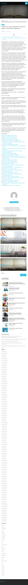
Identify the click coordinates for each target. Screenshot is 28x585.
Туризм (3, 571)
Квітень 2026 (4, 351)
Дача (3, 530)
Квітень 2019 (4, 495)
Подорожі (3, 555)
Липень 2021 (4, 447)
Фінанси (3, 573)
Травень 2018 (4, 515)
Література (4, 548)
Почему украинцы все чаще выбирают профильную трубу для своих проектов (15, 313)
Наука (3, 551)
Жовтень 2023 (4, 403)
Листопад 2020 (4, 461)
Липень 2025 (4, 367)
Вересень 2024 (4, 385)
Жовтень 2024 (4, 383)
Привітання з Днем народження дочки (10, 135)
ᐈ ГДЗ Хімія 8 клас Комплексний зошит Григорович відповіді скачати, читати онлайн (12, 267)
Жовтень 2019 (4, 485)
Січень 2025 (4, 378)
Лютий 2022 (4, 438)
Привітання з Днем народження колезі (10, 161)
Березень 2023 (4, 415)
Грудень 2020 (4, 460)
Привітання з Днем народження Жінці (10, 153)
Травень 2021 (4, 451)
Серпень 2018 (4, 510)
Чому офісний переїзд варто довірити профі (16, 292)
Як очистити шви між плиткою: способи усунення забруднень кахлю (11, 240)
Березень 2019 (4, 497)
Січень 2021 (4, 458)
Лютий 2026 (4, 354)
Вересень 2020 (4, 465)
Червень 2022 (4, 431)
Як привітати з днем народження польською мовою (11, 36)
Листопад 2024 (4, 381)
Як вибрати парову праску (6, 254)
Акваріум (3, 526)
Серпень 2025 (4, 365)
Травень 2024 (4, 392)
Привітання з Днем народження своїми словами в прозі (13, 155)
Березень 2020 (4, 476)
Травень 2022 (4, 433)
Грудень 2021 (4, 442)
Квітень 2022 (4, 435)
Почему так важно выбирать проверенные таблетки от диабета (16, 324)
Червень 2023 (4, 410)
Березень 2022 (4, 436)
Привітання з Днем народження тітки (10, 168)
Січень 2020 (4, 479)
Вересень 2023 (4, 404)
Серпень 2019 (4, 488)
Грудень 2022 (4, 420)
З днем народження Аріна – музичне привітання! (12, 140)
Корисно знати (4, 544)
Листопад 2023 (4, 401)
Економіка (3, 535)
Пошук (3, 273)
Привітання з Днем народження (8, 163)
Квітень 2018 (4, 517)
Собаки (3, 566)
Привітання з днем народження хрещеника (11, 154)
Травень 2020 (4, 472)
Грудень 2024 (4, 379)
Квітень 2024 (4, 394)
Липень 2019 (4, 490)
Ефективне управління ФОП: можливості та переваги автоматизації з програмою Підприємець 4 (17, 283)
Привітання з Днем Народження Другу (10, 159)
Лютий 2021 (4, 456)
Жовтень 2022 (4, 424)
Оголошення (4, 553)
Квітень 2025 (4, 372)
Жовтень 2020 (4, 463)
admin (4, 31)
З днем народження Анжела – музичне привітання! (12, 167)
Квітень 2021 (4, 453)
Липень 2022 (4, 429)
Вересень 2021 (4, 444)
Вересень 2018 (4, 508)
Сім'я (3, 564)
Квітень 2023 (4, 413)
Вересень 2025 (4, 363)
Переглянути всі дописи (14, 202)
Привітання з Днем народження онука (10, 136)
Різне (3, 24)
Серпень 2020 (4, 467)
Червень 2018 (4, 513)
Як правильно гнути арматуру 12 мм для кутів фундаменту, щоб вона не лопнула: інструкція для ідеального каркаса (17, 319)
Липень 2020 (4, 469)
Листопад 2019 (4, 483)
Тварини (3, 567)
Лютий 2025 (4, 376)
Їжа (2, 541)
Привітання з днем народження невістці (10, 181)
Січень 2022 (4, 440)
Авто (2, 525)
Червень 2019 (4, 492)
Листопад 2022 (4, 422)
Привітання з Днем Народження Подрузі (10, 144)
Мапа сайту (3, 581)
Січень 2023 (4, 419)
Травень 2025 (4, 370)
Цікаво (3, 575)
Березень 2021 (4, 454)
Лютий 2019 (4, 499)
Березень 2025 (4, 374)
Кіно (2, 542)
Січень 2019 (4, 501)
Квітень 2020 (4, 474)
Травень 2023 (4, 411)
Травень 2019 (4, 494)
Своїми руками (4, 560)
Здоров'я (3, 539)
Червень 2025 (4, 369)
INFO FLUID (4, 3)
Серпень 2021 (4, 445)
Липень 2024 (4, 388)
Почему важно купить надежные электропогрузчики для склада (14, 288)
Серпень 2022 (4, 428)
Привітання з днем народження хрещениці (11, 172)
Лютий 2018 (4, 520)
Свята (3, 562)
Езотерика (3, 533)
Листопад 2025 (4, 360)
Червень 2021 (4, 449)
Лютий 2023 (4, 417)
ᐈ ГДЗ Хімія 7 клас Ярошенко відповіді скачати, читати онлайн (12, 226)
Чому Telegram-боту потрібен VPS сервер (15, 328)
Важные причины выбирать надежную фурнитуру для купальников (17, 298)
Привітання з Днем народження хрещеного (11, 176)
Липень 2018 (4, 511)
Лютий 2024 (4, 397)
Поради (3, 557)
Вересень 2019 (4, 486)
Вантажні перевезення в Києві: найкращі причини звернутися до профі (17, 303)
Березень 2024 (4, 395)
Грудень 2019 (4, 481)
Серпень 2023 (4, 406)
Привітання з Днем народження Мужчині (10, 162)
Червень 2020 (4, 470)
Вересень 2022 (4, 426)
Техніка (3, 569)
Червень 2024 (4, 390)
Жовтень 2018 (4, 506)
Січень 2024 (4, 399)
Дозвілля (3, 532)
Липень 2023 (4, 408)
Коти (2, 546)
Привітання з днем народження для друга (10, 139)
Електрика (4, 537)
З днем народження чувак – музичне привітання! (12, 185)
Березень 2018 (4, 519)
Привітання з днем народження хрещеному (11, 180)
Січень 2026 (4, 356)
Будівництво (4, 528)
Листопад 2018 (4, 504)
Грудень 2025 (4, 358)
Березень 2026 (4, 353)
